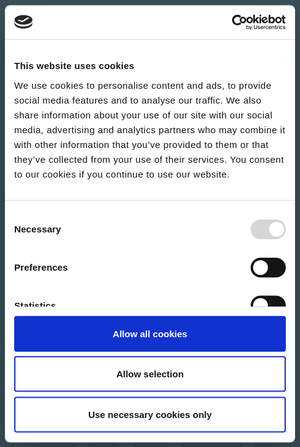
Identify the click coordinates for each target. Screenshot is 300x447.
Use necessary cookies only (150, 414)
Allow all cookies (150, 333)
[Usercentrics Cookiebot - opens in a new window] (232, 22)
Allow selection (149, 374)
